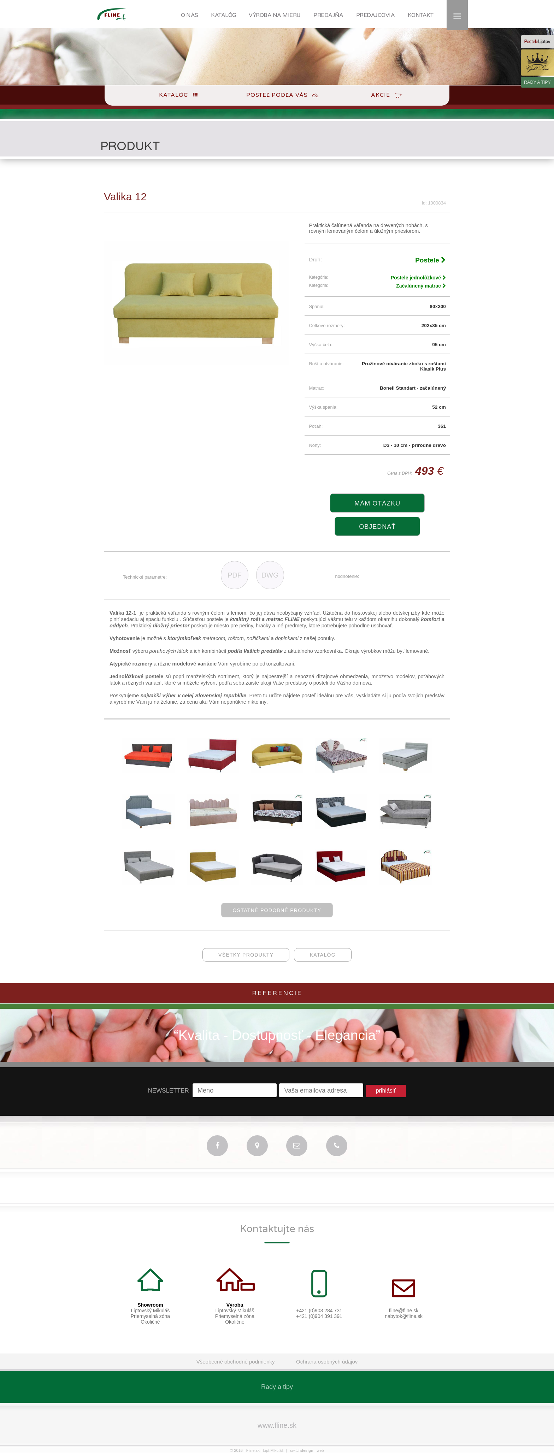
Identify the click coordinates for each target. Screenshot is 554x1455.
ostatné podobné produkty (277, 910)
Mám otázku (377, 503)
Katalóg (173, 95)
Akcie (380, 95)
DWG (270, 575)
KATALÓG (223, 15)
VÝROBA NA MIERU (275, 15)
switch (301, 1450)
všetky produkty (245, 955)
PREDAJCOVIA (375, 15)
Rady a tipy (277, 1386)
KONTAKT (421, 15)
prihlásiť (386, 1091)
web (320, 1450)
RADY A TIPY (537, 82)
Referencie (277, 993)
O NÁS (189, 15)
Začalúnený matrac (421, 286)
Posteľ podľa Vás (277, 95)
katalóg (323, 955)
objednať (377, 526)
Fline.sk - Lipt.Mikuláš (265, 1450)
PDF (235, 575)
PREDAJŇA (328, 15)
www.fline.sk (277, 1425)
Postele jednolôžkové (418, 277)
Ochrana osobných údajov (327, 1362)
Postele (430, 260)
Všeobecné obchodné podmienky (235, 1362)
